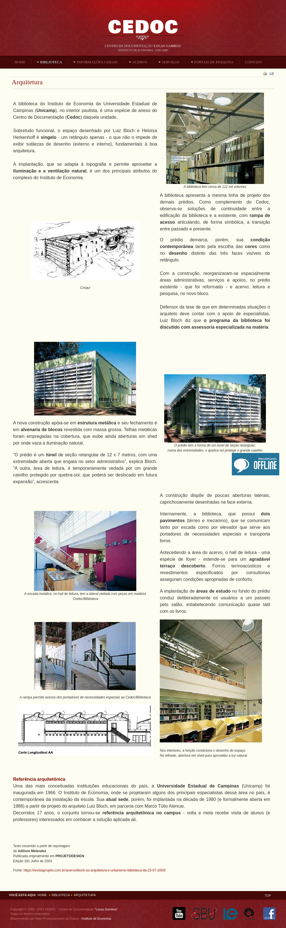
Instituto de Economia (95, 918)
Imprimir (265, 73)
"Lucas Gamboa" (106, 909)
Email (271, 73)
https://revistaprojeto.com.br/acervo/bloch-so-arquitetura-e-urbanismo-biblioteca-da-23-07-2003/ (94, 870)
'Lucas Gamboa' (167, 46)
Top (268, 895)
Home (42, 895)
